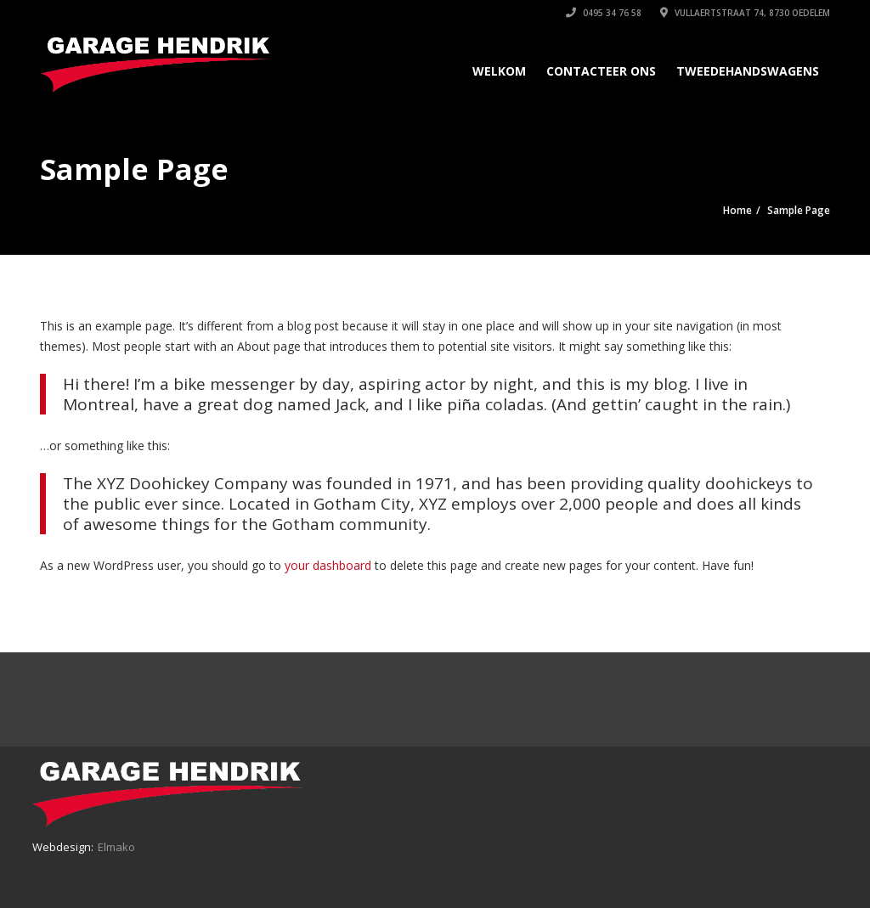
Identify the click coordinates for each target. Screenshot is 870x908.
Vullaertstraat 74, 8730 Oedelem (745, 13)
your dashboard (328, 565)
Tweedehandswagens (747, 71)
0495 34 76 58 (603, 13)
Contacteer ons (601, 71)
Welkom (499, 71)
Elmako (116, 846)
